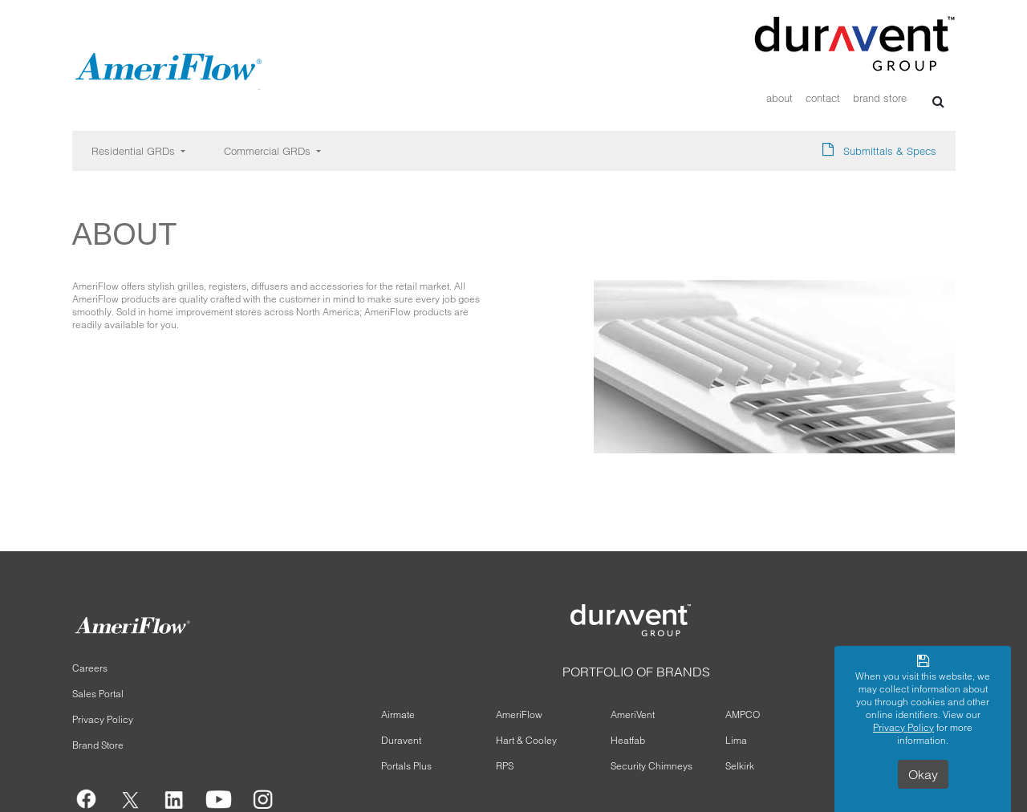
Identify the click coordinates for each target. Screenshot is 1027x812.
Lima (736, 740)
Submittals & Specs (889, 150)
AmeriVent (633, 714)
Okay (923, 774)
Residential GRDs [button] (134, 150)
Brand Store (880, 98)
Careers (90, 668)
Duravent (401, 740)
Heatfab (628, 740)
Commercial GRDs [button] (269, 150)
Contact (823, 98)
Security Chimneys (651, 766)
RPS (505, 766)
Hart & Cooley (526, 740)
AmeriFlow (519, 714)
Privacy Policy (102, 719)
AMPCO (742, 714)
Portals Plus (406, 766)
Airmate (398, 714)
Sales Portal (98, 694)
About (779, 98)
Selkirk (739, 766)
